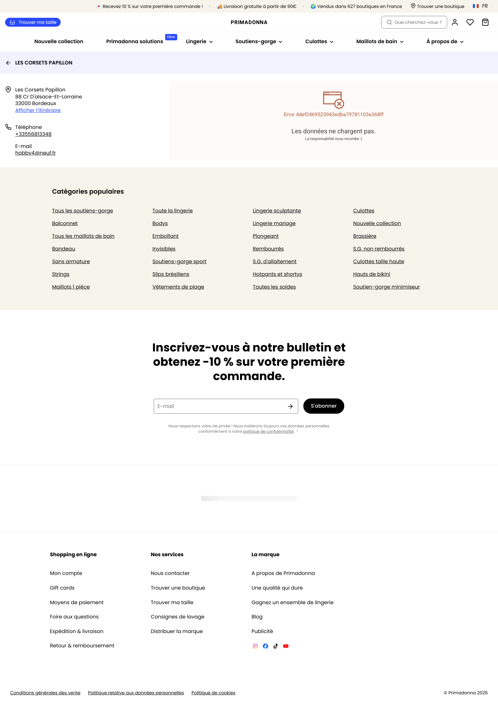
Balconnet (65, 223)
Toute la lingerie (172, 210)
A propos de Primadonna (283, 573)
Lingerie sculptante (277, 210)
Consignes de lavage (178, 616)
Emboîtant (165, 236)
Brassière (364, 236)
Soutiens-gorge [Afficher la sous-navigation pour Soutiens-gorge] (259, 41)
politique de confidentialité (268, 431)
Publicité (262, 631)
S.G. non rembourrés (379, 248)
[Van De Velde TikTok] (275, 647)
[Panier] (485, 22)
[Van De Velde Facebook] (265, 647)
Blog (257, 616)
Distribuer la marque (177, 631)
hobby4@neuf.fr (35, 153)
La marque (265, 554)
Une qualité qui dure (277, 587)
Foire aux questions (74, 616)
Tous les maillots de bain (83, 236)
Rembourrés (268, 248)
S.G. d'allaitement (275, 261)
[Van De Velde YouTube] (286, 647)
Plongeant (266, 236)
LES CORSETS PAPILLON (38, 62)
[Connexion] (454, 22)
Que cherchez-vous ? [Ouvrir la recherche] (414, 22)
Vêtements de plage (178, 286)
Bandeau (63, 248)
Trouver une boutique (178, 587)
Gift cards (62, 587)
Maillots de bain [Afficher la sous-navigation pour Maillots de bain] (380, 41)
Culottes (363, 210)
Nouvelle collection (58, 41)
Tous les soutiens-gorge (82, 210)
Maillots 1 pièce (71, 286)
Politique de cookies (213, 693)
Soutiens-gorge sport (179, 261)
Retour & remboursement (82, 645)
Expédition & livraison (76, 631)
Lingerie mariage (274, 223)
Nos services (167, 554)
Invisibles (163, 248)
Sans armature (71, 261)
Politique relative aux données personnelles (136, 693)
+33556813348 (33, 134)
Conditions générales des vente (45, 693)
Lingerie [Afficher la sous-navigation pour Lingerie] (199, 41)
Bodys (160, 223)
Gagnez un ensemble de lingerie (292, 602)
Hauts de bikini (371, 274)
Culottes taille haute (378, 261)
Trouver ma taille (33, 22)
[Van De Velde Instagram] (255, 647)
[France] (482, 6)
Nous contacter (170, 573)
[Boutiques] (438, 6)
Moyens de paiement (77, 602)
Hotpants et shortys (277, 274)
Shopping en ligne (73, 554)
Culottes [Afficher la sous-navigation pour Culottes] (319, 41)
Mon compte (66, 573)
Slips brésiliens (170, 274)
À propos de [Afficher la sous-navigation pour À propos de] (445, 41)
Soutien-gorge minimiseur (386, 286)
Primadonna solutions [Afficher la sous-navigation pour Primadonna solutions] (140, 39)
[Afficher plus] (297, 431)
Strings (61, 274)
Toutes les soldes (274, 286)
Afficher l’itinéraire (38, 110)
